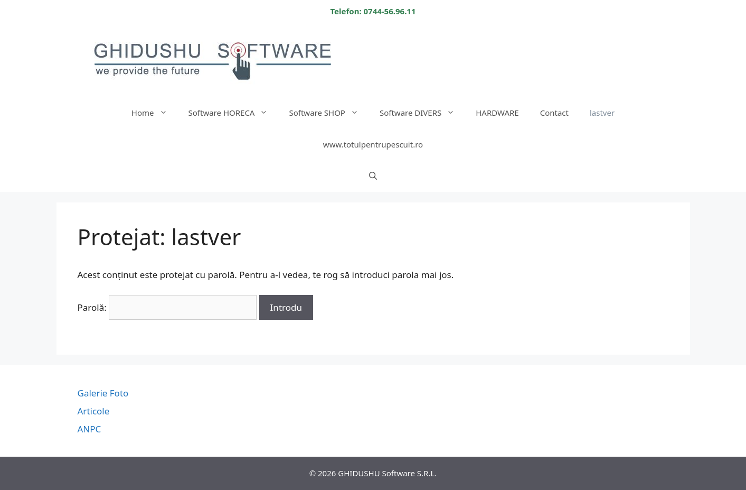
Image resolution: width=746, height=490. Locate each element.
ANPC (89, 429)
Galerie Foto (103, 393)
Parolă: (167, 307)
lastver (602, 112)
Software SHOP (329, 112)
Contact (554, 112)
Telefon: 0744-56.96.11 (373, 11)
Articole (94, 411)
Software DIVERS (422, 112)
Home (154, 112)
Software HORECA (233, 112)
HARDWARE (497, 112)
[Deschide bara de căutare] (373, 176)
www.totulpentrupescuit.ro (373, 144)
